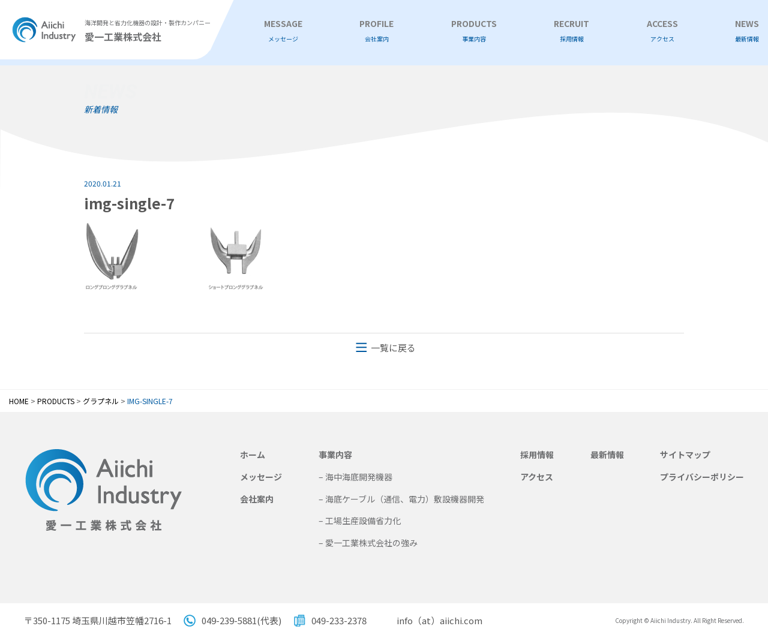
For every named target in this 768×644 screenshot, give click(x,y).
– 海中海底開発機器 (355, 477)
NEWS (747, 30)
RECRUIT (571, 30)
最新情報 (607, 455)
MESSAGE (283, 30)
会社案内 (257, 499)
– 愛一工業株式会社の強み (368, 543)
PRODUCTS (474, 30)
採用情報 (537, 455)
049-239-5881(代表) (241, 620)
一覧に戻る (393, 347)
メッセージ (261, 477)
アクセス (536, 477)
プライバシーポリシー (702, 477)
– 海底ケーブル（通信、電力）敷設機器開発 (401, 499)
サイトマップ (685, 455)
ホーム (252, 455)
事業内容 (335, 455)
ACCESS (662, 30)
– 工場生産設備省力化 (360, 520)
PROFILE (376, 30)
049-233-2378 (339, 620)
